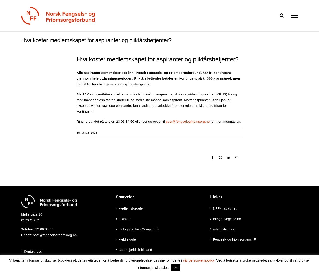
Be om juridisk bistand (135, 250)
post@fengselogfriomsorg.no (188, 121)
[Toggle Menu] (294, 16)
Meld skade (127, 239)
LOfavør (125, 219)
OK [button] (175, 267)
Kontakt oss (33, 251)
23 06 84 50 (44, 229)
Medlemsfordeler (131, 208)
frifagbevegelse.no (227, 219)
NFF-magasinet (224, 208)
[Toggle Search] (282, 15)
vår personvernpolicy (198, 260)
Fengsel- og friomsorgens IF (234, 239)
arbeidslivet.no (224, 229)
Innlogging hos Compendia (139, 229)
